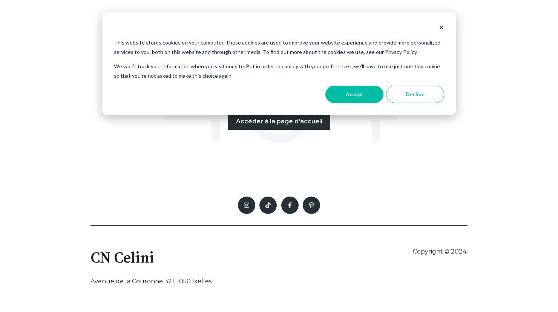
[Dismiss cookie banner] (441, 28)
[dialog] (279, 63)
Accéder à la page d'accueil (279, 121)
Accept (354, 94)
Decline (415, 94)
